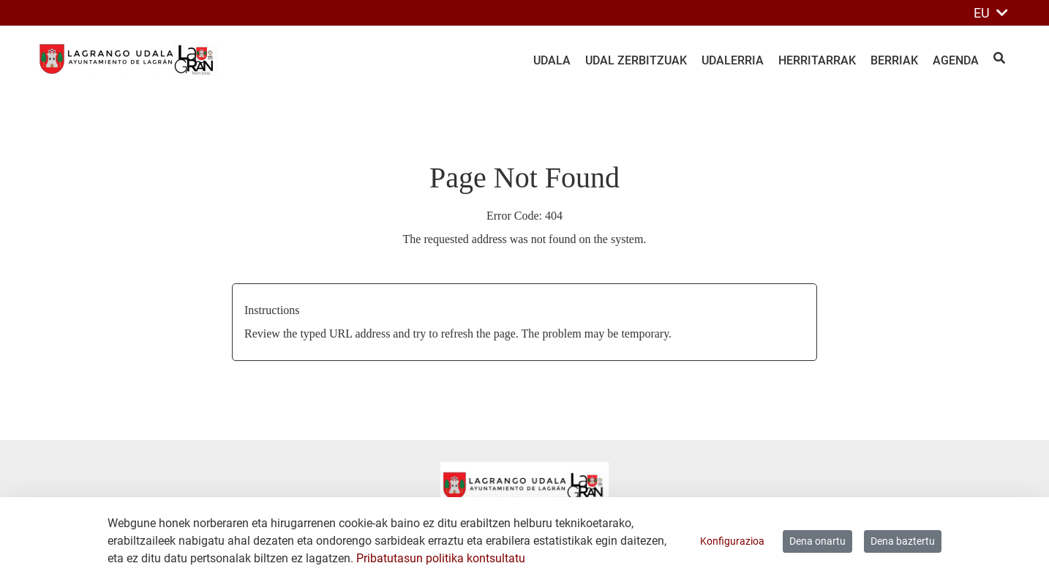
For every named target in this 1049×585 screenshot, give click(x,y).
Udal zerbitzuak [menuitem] (636, 60)
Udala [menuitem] (552, 60)
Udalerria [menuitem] (733, 60)
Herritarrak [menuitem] (817, 60)
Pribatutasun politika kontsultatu (440, 558)
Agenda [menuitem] (956, 60)
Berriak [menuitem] (894, 60)
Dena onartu (817, 541)
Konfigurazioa (732, 541)
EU (991, 13)
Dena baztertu (903, 541)
